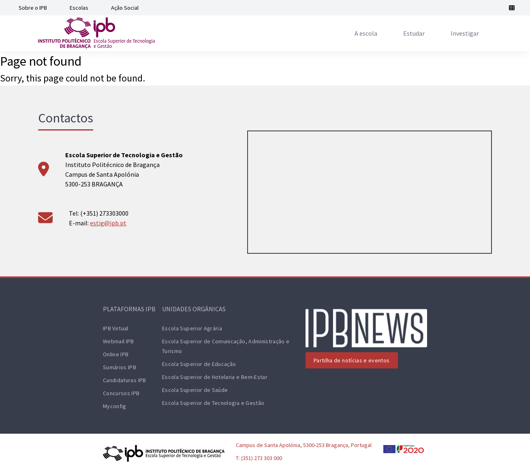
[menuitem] (366, 33)
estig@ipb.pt (108, 223)
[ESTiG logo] (96, 33)
